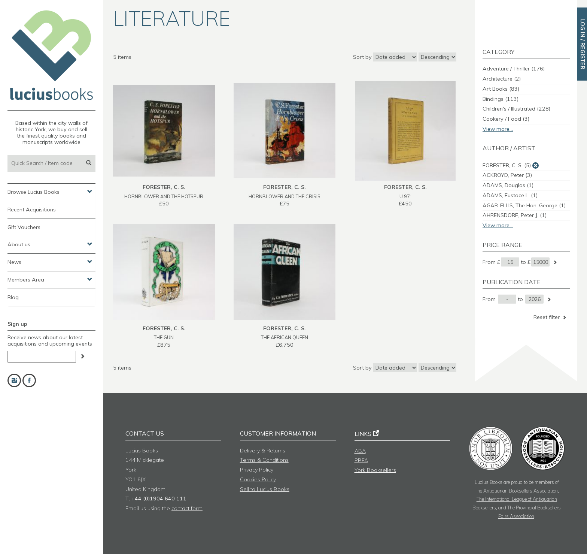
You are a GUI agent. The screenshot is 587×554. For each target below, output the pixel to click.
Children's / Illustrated (516, 108)
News (49, 261)
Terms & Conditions (264, 460)
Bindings (500, 99)
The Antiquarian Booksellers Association (516, 491)
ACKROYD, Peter (507, 175)
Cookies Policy (258, 479)
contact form (187, 508)
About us (49, 244)
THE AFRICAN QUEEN (284, 337)
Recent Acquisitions (31, 209)
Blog (13, 297)
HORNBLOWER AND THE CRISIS (284, 196)
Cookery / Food (506, 118)
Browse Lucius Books (49, 191)
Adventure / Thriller (514, 68)
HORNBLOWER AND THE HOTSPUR (163, 196)
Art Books (501, 88)
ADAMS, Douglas (508, 185)
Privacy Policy (256, 469)
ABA (360, 451)
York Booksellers (375, 470)
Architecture (502, 78)
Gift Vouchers (23, 227)
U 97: (405, 196)
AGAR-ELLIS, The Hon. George (524, 205)
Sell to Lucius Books (264, 489)
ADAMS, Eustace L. (510, 195)
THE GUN (164, 337)
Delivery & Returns (262, 450)
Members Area (49, 279)
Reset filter (550, 317)
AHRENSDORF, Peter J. (515, 215)
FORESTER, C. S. (507, 165)
